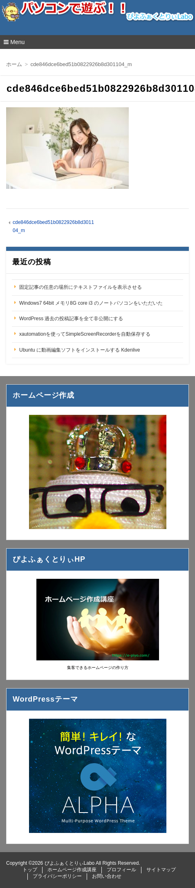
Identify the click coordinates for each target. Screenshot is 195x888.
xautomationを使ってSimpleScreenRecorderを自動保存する (84, 334)
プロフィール (121, 869)
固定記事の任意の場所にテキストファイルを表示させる (80, 287)
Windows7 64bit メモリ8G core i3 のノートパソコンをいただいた (91, 303)
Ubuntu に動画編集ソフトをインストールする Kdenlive (79, 350)
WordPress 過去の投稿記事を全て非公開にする (71, 318)
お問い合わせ (106, 876)
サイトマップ (161, 869)
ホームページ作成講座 (71, 869)
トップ (29, 869)
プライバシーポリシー (57, 876)
